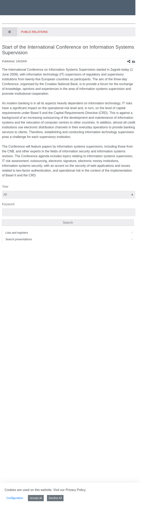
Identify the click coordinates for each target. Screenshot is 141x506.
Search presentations (70, 239)
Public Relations (34, 31)
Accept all (36, 498)
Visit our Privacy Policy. (69, 490)
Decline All (55, 498)
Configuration (14, 498)
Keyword (8, 204)
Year (5, 186)
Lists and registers (70, 232)
